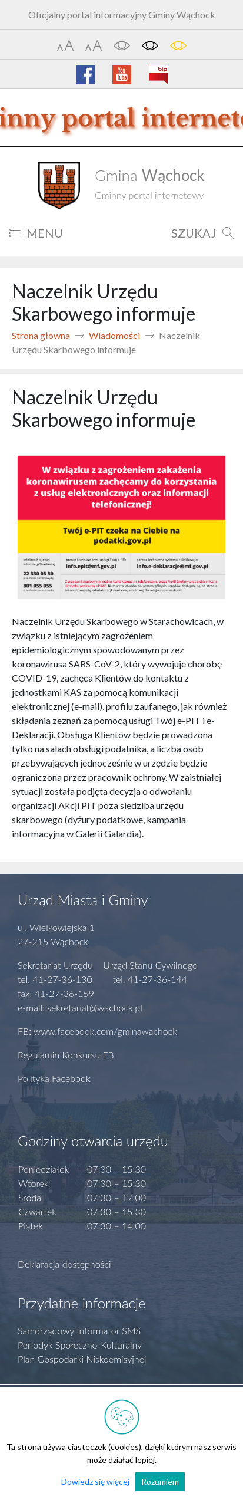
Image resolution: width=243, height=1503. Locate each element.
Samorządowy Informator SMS (79, 1330)
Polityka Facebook (54, 1078)
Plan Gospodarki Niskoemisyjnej (82, 1358)
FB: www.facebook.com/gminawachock (97, 1031)
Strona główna (41, 335)
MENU (36, 233)
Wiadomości (114, 335)
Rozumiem (160, 1481)
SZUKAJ (202, 233)
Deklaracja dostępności (64, 1264)
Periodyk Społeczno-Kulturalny (80, 1344)
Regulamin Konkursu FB (66, 1054)
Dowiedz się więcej (95, 1481)
